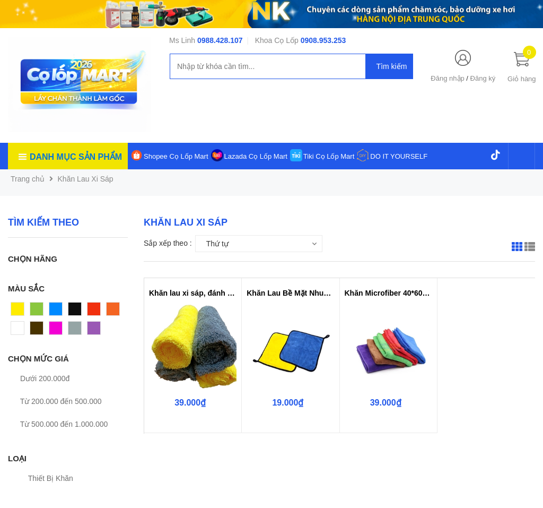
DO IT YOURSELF (398, 156)
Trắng (20, 330)
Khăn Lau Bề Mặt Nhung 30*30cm (290, 293)
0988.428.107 (220, 40)
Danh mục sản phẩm (76, 156)
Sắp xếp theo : (168, 243)
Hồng (58, 330)
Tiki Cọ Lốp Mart (328, 156)
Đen (75, 311)
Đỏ (92, 311)
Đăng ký (483, 78)
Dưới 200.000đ (38, 378)
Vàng (20, 311)
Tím (93, 330)
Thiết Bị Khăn (44, 478)
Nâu (37, 330)
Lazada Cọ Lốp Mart (255, 156)
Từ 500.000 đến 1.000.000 (58, 424)
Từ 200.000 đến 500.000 (55, 401)
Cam (114, 311)
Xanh (39, 311)
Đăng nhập (447, 78)
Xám (76, 330)
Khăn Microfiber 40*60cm (388, 293)
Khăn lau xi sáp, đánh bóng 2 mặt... (193, 293)
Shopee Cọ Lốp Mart (176, 156)
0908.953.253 (323, 40)
